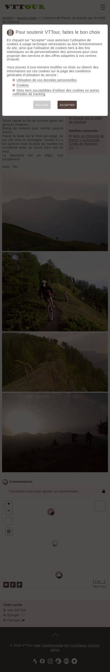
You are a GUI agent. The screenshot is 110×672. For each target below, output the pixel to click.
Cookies (22, 85)
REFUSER (42, 105)
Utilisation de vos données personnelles (46, 80)
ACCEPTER (67, 105)
